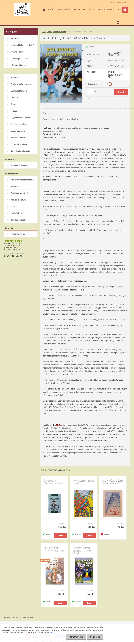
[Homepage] (43, 10)
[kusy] (90, 91)
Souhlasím (95, 636)
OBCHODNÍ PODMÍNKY (63, 9)
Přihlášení (112, 2)
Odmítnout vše (76, 636)
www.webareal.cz (28, 617)
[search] (118, 23)
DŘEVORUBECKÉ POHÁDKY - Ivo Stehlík (54, 549)
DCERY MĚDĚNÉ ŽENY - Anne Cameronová (113, 482)
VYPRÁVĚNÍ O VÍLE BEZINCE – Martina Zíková (82, 551)
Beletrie (49, 31)
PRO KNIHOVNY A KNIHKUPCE (84, 9)
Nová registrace (122, 2)
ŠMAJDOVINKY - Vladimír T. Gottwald (53, 482)
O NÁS (50, 9)
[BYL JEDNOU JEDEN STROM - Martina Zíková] (61, 45)
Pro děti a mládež (59, 31)
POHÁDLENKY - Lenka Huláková (83, 482)
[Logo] (22, 9)
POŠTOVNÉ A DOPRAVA (106, 9)
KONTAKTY (120, 9)
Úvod (44, 31)
